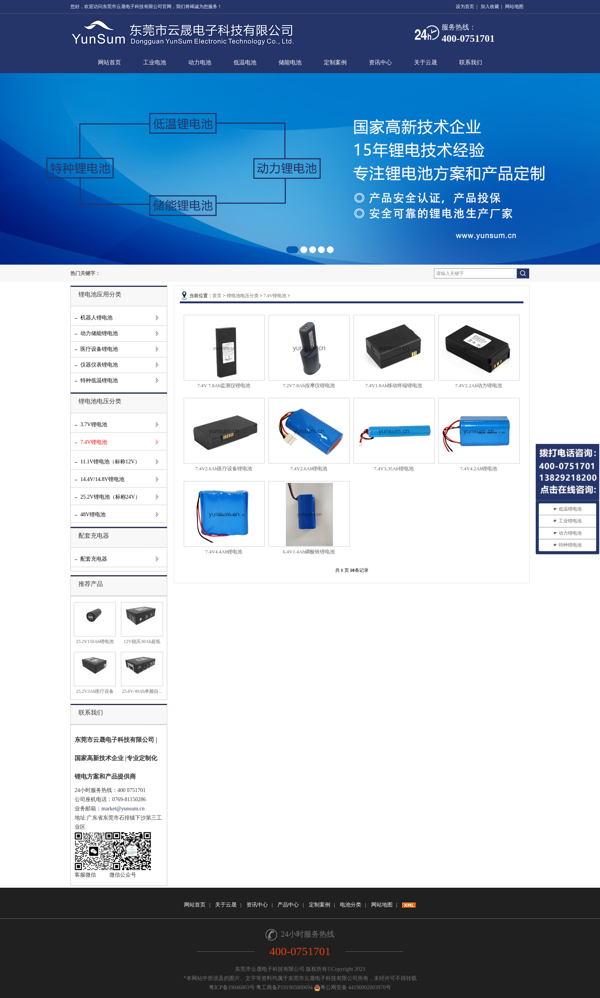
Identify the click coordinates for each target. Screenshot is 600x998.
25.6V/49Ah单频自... (142, 691)
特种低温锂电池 (99, 380)
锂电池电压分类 (243, 295)
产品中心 (288, 905)
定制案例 (335, 62)
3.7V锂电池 (93, 424)
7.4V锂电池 (93, 442)
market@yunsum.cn (123, 808)
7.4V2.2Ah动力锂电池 (478, 385)
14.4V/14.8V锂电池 (102, 479)
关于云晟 (425, 62)
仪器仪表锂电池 (99, 365)
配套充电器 (93, 559)
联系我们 (470, 62)
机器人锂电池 (96, 318)
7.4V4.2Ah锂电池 (478, 468)
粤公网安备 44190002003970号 (352, 987)
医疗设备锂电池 (99, 349)
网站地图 (514, 6)
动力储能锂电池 (99, 333)
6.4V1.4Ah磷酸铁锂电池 (309, 552)
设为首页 (465, 6)
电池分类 (350, 905)
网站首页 (109, 62)
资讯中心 (380, 62)
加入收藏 (490, 6)
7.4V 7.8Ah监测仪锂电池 (224, 385)
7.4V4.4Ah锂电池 (224, 552)
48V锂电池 (93, 514)
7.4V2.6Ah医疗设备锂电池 (224, 468)
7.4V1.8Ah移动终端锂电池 (393, 385)
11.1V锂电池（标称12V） (110, 462)
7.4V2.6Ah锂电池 (309, 468)
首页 (217, 295)
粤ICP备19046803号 (232, 987)
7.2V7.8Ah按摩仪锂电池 (309, 385)
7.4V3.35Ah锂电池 (393, 468)
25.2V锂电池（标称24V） (110, 497)
